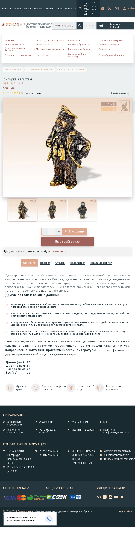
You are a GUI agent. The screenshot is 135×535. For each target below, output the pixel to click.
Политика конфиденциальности (116, 431)
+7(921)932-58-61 (50, 450)
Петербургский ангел (111, 55)
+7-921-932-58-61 (86, 8)
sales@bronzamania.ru (117, 455)
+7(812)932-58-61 (50, 455)
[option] (22, 210)
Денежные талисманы (18, 55)
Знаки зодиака (107, 44)
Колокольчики (13, 44)
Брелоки (72, 40)
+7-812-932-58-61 (94, 8)
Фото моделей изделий (47, 431)
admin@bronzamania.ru (117, 450)
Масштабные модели (48, 49)
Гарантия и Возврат (83, 429)
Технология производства (15, 431)
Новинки (10, 40)
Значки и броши (77, 44)
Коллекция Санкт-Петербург (78, 55)
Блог (106, 421)
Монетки (41, 44)
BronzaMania (13, 69)
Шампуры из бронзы (80, 49)
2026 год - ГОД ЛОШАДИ (50, 40)
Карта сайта (125, 511)
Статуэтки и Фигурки (111, 40)
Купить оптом (79, 421)
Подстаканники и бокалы (15, 49)
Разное (103, 49)
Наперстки (42, 55)
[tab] (45, 263)
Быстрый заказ (67, 241)
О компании (46, 421)
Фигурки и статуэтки (71, 69)
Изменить (59, 251)
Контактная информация (14, 423)
